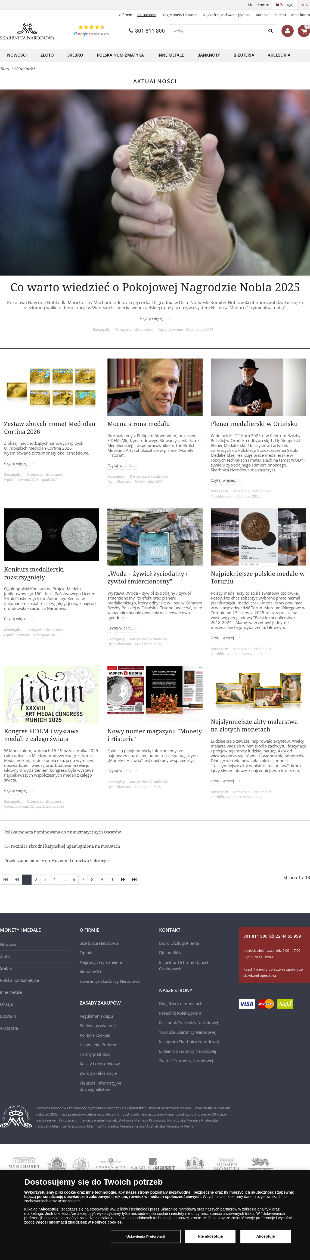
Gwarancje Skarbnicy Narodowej (110, 981)
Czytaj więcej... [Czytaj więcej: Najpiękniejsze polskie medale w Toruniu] (224, 637)
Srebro (75, 55)
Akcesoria (279, 55)
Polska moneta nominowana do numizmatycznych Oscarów (62, 832)
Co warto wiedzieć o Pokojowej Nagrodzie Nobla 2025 (155, 287)
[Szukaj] (217, 31)
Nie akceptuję (210, 1236)
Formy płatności (95, 1054)
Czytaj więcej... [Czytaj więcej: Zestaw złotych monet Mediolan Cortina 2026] (18, 463)
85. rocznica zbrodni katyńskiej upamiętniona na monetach (62, 846)
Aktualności (146, 14)
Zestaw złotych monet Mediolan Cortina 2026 (49, 427)
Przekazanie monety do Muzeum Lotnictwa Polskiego (56, 860)
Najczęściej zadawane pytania (226, 14)
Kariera (280, 14)
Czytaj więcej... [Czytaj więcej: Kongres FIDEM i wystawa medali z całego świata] (18, 790)
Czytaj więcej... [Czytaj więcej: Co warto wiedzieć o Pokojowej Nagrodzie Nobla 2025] (154, 318)
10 (112, 879)
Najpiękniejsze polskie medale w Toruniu (258, 577)
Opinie (86, 952)
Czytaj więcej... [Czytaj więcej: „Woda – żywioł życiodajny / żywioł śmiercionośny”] (121, 628)
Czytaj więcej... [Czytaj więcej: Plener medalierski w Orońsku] (224, 480)
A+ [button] (307, 4)
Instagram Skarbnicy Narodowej (189, 1041)
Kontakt (262, 14)
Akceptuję (265, 1236)
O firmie (125, 14)
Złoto (47, 55)
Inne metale (170, 55)
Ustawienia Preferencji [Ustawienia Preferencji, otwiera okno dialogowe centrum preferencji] (145, 1236)
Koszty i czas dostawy (100, 1063)
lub (272, 936)
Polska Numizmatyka (120, 55)
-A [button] (302, 4)
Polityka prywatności (99, 1025)
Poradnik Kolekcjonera (180, 1013)
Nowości (17, 55)
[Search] (271, 31)
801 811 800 (147, 30)
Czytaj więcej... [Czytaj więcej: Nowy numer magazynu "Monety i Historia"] (121, 770)
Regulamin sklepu (96, 1016)
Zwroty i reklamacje (98, 1073)
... (64, 879)
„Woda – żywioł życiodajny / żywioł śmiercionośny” (147, 577)
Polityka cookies (95, 1035)
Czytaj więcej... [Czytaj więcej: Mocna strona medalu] (121, 465)
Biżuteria (244, 55)
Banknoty (208, 55)
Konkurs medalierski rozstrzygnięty (34, 573)
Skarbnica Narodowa (99, 943)
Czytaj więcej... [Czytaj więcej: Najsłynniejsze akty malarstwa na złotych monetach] (224, 780)
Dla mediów (170, 952)
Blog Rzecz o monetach (180, 1003)
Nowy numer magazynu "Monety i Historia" (154, 735)
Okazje (6, 1004)
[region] (155, 1215)
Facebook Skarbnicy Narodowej (188, 1022)
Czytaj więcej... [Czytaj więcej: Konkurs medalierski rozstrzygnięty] (18, 618)
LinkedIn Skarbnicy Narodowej (187, 1051)
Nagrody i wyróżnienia (101, 962)
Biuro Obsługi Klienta (179, 943)
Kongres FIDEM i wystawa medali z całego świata (41, 735)
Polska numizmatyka (19, 980)
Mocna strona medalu (138, 423)
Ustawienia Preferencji (101, 1044)
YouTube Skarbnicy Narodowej (187, 1032)
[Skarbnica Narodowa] (27, 31)
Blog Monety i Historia (179, 14)
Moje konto (300, 14)
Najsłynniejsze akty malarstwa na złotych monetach (254, 725)
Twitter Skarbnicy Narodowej (186, 1060)
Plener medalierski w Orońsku (254, 423)
